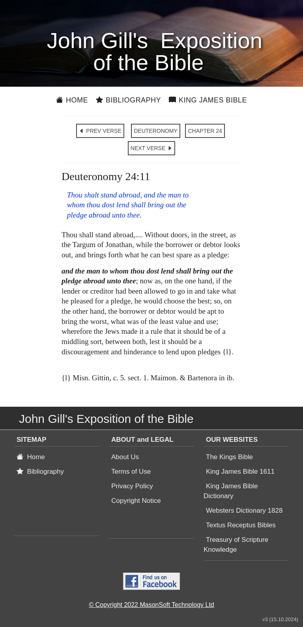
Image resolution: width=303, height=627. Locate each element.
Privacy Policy (132, 486)
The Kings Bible (229, 457)
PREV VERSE (100, 131)
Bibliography (128, 100)
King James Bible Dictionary (231, 491)
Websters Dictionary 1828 (244, 510)
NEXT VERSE (151, 148)
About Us (125, 457)
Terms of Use (131, 471)
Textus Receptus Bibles (241, 525)
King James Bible (208, 100)
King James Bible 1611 (240, 471)
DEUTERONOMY (155, 131)
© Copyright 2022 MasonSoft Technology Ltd (151, 604)
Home (72, 100)
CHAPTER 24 (205, 131)
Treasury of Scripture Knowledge (236, 544)
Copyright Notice (136, 500)
